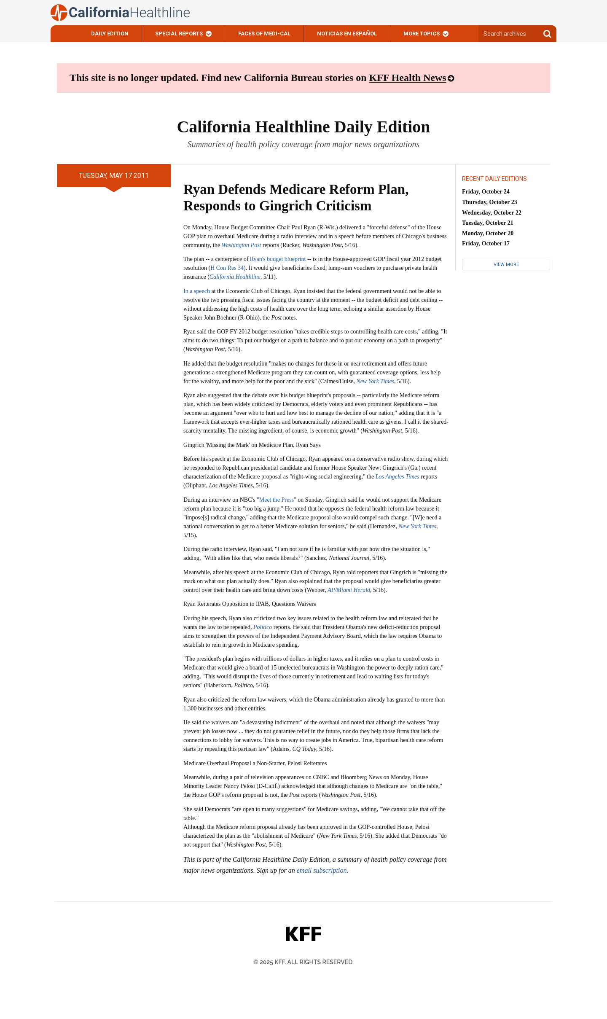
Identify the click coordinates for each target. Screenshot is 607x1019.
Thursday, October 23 (489, 202)
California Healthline (235, 277)
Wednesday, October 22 (491, 213)
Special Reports (179, 33)
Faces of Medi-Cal (264, 33)
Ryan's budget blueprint (278, 259)
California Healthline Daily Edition (303, 126)
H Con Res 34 (227, 268)
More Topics (421, 33)
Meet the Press (276, 500)
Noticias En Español (347, 33)
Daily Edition (110, 33)
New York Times (417, 526)
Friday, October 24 (486, 191)
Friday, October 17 (486, 243)
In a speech (196, 291)
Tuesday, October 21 (487, 223)
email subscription (322, 870)
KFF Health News (407, 77)
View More (506, 264)
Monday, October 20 (487, 233)
